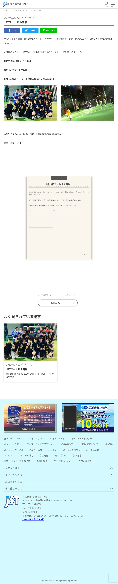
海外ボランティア (90, 444)
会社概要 (43, 455)
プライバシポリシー (63, 461)
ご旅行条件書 (85, 461)
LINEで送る (48, 30)
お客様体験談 (92, 449)
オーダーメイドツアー (81, 438)
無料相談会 (42, 461)
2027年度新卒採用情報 (33, 519)
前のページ (47, 294)
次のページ (71, 294)
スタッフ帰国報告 (71, 449)
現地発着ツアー (68, 444)
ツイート (30, 30)
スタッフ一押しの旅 (13, 449)
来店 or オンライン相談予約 (17, 461)
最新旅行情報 (35, 449)
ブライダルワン (34, 438)
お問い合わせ (60, 455)
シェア (12, 30)
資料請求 (77, 455)
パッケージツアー (12, 444)
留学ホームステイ (12, 438)
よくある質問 (26, 455)
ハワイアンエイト (56, 438)
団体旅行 (109, 444)
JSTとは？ (9, 455)
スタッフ (52, 449)
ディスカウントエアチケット (40, 444)
